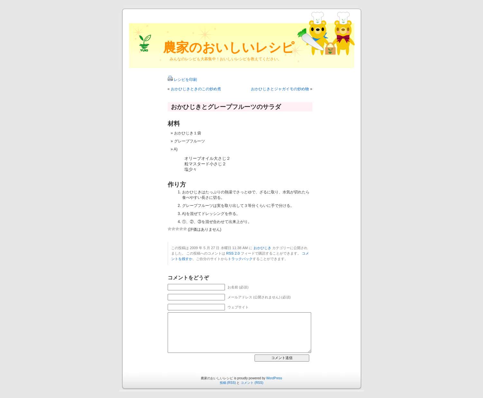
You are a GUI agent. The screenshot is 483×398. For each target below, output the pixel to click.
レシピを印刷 (185, 79)
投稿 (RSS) (228, 382)
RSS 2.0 (233, 253)
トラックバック (240, 259)
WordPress (274, 378)
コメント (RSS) (252, 382)
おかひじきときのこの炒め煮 (196, 89)
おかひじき (262, 248)
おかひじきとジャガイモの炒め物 (280, 89)
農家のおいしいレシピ (228, 47)
